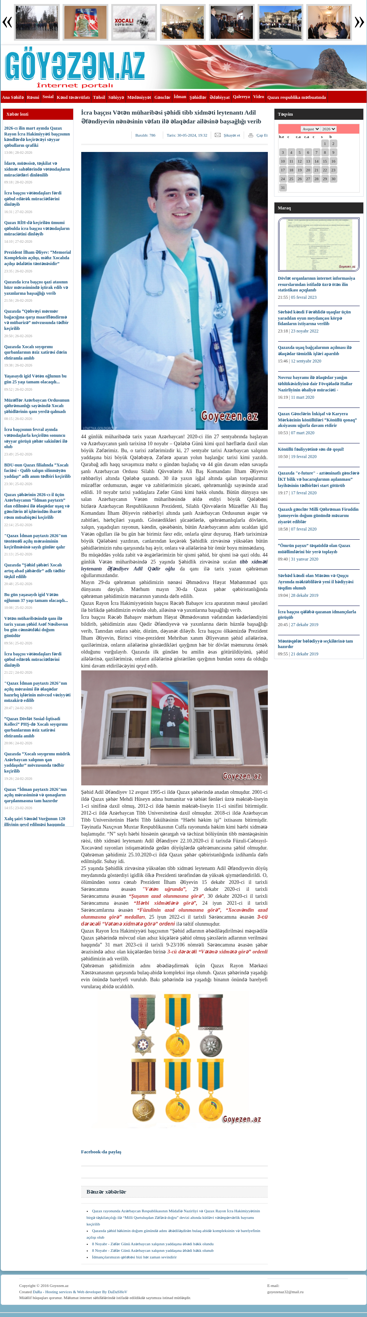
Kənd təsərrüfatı (73, 97)
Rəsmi (33, 97)
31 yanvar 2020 (304, 559)
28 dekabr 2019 (304, 595)
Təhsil (99, 97)
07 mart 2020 (302, 432)
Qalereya (241, 96)
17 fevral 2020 (304, 492)
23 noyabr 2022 (304, 331)
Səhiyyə (116, 97)
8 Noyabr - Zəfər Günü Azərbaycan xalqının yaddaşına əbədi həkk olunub (153, 1250)
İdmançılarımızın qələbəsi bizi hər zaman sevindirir (134, 1257)
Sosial (47, 96)
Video (258, 96)
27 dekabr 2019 (304, 624)
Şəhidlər (198, 97)
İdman (180, 96)
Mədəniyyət (139, 97)
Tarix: (187, 135)
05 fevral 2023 (304, 297)
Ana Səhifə (13, 97)
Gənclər (162, 97)
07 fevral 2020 (304, 529)
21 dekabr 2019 (304, 653)
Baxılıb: (145, 135)
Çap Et (261, 135)
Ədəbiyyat (220, 97)
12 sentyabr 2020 (306, 361)
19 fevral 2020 (304, 456)
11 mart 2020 (302, 397)
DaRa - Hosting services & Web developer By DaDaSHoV (80, 1292)
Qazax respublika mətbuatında (296, 97)
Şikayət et (232, 135)
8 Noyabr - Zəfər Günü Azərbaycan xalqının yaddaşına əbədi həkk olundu (153, 1244)
